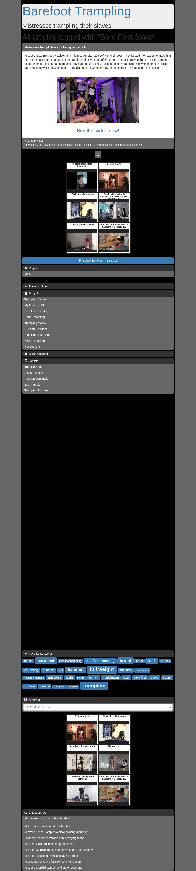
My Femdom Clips (36, 305)
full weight (98, 144)
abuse (28, 661)
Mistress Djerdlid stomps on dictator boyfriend (53, 867)
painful (81, 677)
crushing (31, 670)
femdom (87, 144)
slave (63, 144)
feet (61, 670)
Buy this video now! (98, 130)
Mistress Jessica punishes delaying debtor (51, 855)
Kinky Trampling (34, 340)
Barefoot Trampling (76, 11)
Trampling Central (35, 299)
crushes (165, 661)
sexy (126, 677)
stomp (167, 677)
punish (94, 677)
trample (44, 686)
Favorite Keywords (38, 653)
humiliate (125, 670)
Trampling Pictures (36, 390)
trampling (94, 685)
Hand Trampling (34, 317)
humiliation (142, 670)
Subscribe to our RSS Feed (98, 260)
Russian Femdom (35, 329)
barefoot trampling (115, 144)
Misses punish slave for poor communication (52, 861)
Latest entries (35, 812)
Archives (32, 699)
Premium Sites (36, 286)
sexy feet (140, 677)
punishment (111, 677)
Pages (30, 268)
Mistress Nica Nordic (48, 144)
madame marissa (34, 677)
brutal (125, 660)
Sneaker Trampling (36, 311)
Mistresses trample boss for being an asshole (55, 47)
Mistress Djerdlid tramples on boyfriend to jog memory (58, 849)
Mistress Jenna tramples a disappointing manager (56, 832)
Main (27, 274)
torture (78, 144)
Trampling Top (33, 366)
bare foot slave (134, 144)
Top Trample (32, 384)
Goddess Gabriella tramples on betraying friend (54, 838)
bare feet (45, 660)
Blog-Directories (36, 353)
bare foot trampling (70, 661)
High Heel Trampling (37, 334)
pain (69, 677)
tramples (73, 686)
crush (70, 144)
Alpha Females (33, 372)
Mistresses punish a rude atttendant (47, 818)
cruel (139, 661)
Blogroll (31, 293)
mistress (54, 677)
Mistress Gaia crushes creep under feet (49, 844)
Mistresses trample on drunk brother (47, 826)
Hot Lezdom (32, 346)
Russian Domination (37, 378)
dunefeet (49, 670)
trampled (59, 686)
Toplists (31, 361)
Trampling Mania (35, 323)
